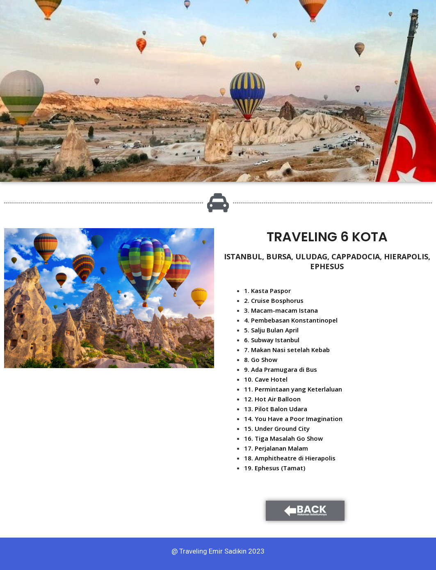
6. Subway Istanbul (271, 340)
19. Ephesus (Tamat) (274, 468)
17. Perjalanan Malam (276, 448)
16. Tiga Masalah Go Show (283, 438)
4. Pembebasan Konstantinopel (291, 320)
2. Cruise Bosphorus (274, 300)
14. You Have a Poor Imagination (293, 418)
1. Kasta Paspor (267, 290)
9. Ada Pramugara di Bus (280, 369)
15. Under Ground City (277, 428)
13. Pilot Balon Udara (275, 409)
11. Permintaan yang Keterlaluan (293, 389)
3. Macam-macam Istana (281, 310)
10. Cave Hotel (266, 379)
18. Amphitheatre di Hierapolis (290, 458)
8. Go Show (260, 359)
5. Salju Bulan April (271, 330)
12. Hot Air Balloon (272, 399)
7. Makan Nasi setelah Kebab (287, 350)
